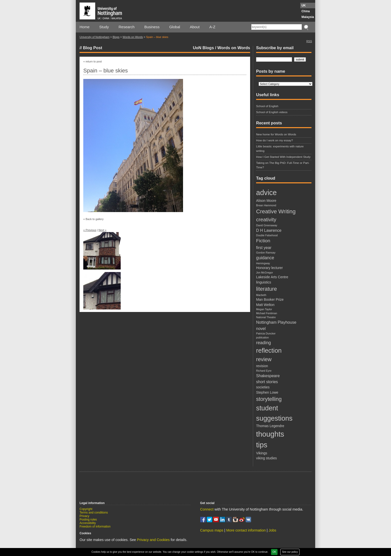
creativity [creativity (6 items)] (266, 219)
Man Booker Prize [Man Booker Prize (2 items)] (270, 299)
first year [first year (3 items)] (264, 247)
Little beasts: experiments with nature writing (280, 148)
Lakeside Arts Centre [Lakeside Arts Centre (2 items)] (272, 277)
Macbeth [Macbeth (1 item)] (261, 294)
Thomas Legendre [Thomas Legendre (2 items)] (270, 426)
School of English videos (272, 112)
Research (127, 27)
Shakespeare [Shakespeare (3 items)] (268, 375)
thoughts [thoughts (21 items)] (270, 434)
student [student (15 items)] (267, 408)
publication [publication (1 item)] (262, 337)
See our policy (290, 552)
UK (303, 5)
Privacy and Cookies (153, 540)
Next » (102, 230)
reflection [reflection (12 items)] (269, 350)
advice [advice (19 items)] (266, 193)
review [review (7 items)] (264, 359)
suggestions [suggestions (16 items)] (274, 418)
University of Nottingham (94, 36)
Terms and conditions (94, 512)
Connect (207, 509)
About (194, 27)
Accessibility (88, 523)
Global (174, 27)
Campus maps (211, 530)
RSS (309, 41)
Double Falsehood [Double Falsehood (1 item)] (267, 235)
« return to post (92, 61)
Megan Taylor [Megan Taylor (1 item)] (264, 309)
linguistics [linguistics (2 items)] (263, 282)
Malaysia (307, 17)
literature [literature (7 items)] (266, 289)
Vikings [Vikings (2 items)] (261, 453)
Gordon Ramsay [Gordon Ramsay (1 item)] (266, 252)
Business (152, 27)
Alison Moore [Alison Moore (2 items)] (266, 201)
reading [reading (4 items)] (263, 342)
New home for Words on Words (276, 134)
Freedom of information (95, 526)
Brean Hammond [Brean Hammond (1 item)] (266, 205)
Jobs (272, 530)
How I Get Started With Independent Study (283, 156)
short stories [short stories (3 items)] (267, 381)
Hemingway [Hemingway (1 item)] (263, 263)
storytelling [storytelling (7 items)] (269, 399)
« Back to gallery (93, 219)
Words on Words (132, 36)
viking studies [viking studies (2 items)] (266, 458)
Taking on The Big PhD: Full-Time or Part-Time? (282, 165)
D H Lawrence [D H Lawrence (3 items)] (269, 230)
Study (104, 27)
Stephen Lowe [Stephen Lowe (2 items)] (267, 392)
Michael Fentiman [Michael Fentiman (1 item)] (266, 313)
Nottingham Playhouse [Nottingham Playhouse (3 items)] (276, 322)
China (305, 11)
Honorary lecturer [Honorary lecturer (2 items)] (269, 268)
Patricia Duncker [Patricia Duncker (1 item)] (266, 333)
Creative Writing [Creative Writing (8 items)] (275, 211)
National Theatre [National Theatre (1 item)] (266, 317)
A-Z (212, 27)
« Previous (89, 230)
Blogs (115, 36)
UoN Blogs (203, 47)
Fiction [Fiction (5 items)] (263, 240)
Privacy (84, 516)
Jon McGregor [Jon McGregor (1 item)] (264, 272)
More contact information (246, 530)
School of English (267, 106)
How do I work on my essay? (274, 140)
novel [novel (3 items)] (261, 328)
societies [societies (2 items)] (263, 387)
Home (85, 27)
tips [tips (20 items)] (261, 445)
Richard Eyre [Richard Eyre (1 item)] (264, 370)
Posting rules (88, 519)
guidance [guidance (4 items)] (265, 257)
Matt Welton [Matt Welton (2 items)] (265, 305)
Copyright (86, 509)
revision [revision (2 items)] (262, 366)
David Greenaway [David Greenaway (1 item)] (266, 225)
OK (274, 552)
